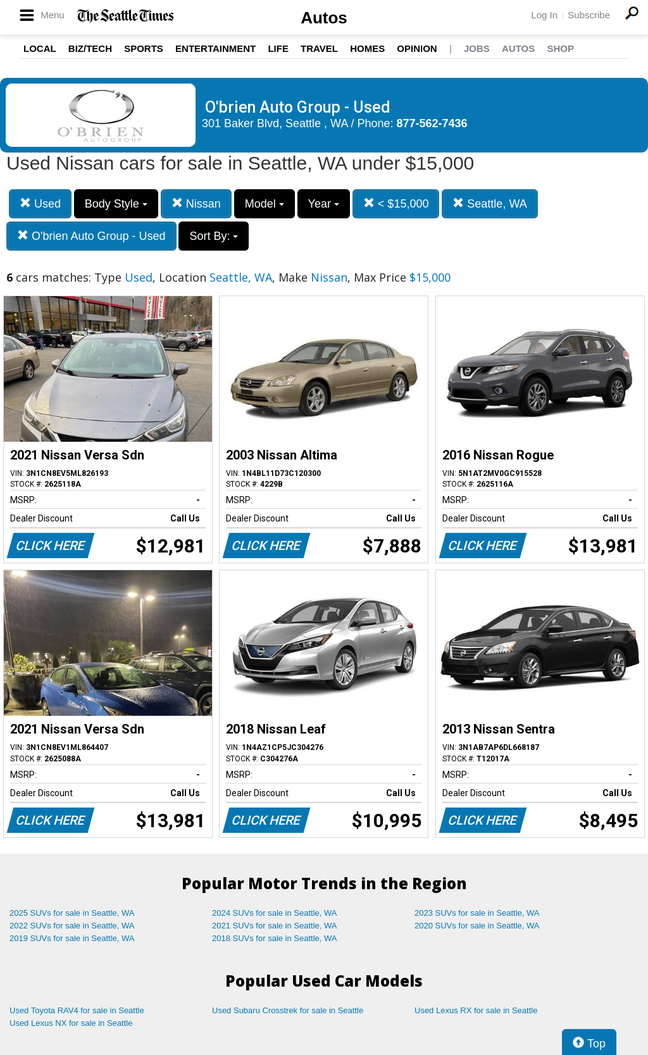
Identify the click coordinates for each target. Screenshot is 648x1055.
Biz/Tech (90, 48)
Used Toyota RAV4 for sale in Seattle (76, 1010)
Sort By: (213, 236)
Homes (367, 48)
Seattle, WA (489, 203)
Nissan (196, 203)
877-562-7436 (432, 123)
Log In (544, 14)
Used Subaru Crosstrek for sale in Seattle (287, 1010)
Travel (319, 48)
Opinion (417, 48)
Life (278, 48)
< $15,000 (396, 203)
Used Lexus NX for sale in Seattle (70, 1023)
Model (264, 203)
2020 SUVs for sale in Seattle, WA (477, 925)
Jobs (477, 48)
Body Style (116, 203)
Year (323, 203)
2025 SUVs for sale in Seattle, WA (72, 913)
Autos (324, 17)
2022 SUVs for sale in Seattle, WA (72, 925)
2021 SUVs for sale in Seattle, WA (274, 925)
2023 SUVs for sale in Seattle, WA (477, 913)
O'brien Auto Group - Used (91, 235)
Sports (143, 48)
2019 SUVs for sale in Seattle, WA (72, 938)
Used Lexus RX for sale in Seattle (475, 1010)
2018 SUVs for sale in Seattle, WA (274, 938)
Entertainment (215, 48)
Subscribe (589, 14)
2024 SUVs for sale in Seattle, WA (274, 913)
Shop (560, 48)
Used (40, 203)
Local (39, 48)
